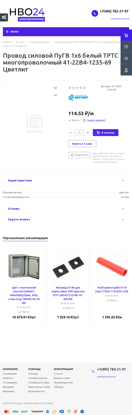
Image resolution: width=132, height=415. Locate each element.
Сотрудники (10, 382)
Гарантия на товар (39, 386)
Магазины (9, 391)
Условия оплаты (37, 378)
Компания (10, 369)
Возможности (36, 391)
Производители (63, 382)
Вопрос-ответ (62, 378)
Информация (63, 369)
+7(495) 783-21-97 (114, 11)
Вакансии (8, 386)
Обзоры (59, 386)
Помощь (34, 369)
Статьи (58, 373)
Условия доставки (39, 382)
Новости (8, 378)
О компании (10, 373)
